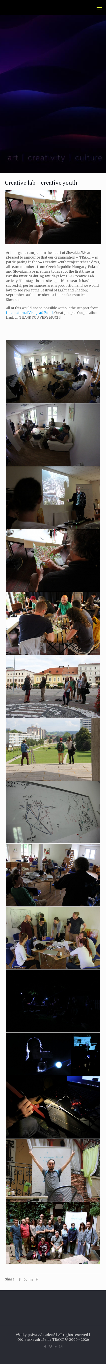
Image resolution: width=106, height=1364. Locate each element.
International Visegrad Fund (29, 313)
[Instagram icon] (61, 1346)
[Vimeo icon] (50, 1346)
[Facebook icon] (45, 1346)
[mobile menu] (99, 7)
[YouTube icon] (55, 1346)
